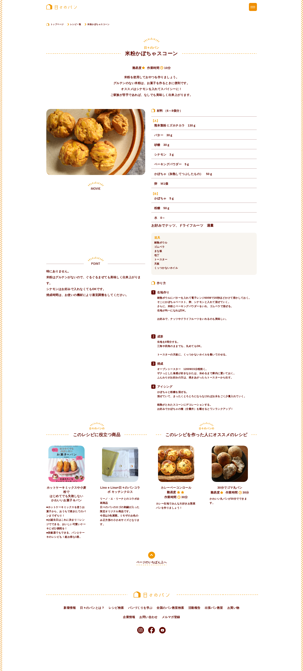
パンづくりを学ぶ (140, 607)
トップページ (57, 24)
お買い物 (233, 607)
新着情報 (70, 607)
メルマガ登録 (171, 617)
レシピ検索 (116, 607)
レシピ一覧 (75, 24)
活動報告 (194, 607)
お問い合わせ (148, 617)
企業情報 (129, 617)
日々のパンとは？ (92, 607)
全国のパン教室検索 (170, 607)
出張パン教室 (214, 607)
